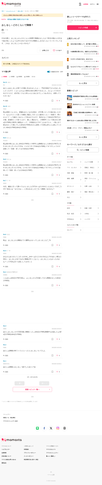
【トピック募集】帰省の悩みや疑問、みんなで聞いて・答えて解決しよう (23, 15)
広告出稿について (6, 456)
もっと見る (83, 83)
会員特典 (4, 452)
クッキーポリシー (28, 456)
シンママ (87, 219)
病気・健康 (70, 178)
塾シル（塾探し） (51, 456)
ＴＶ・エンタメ (72, 167)
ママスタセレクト (51, 449)
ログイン (92, 4)
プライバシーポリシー (30, 452)
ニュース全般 (89, 162)
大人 (68, 197)
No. (5, 82)
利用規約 (26, 449)
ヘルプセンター (6, 449)
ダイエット (70, 186)
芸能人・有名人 (89, 167)
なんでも (70, 162)
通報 (3, 50)
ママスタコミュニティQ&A (10, 421)
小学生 (87, 213)
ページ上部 (51, 475)
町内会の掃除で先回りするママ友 (18, 19)
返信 (6, 100)
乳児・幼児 (70, 213)
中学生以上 (70, 219)
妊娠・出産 (88, 208)
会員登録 (85, 4)
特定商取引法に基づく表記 (31, 459)
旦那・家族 (70, 173)
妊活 (68, 208)
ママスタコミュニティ (52, 452)
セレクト (70, 230)
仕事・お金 (88, 186)
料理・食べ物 (89, 173)
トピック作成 (83, 28)
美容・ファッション (90, 179)
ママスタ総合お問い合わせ (9, 459)
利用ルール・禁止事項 (9, 417)
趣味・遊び (70, 192)
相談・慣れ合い (89, 192)
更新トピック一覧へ (32, 389)
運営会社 (4, 463)
